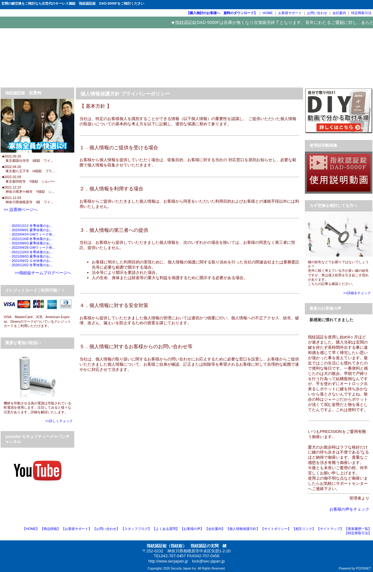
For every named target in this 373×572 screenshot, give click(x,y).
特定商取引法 (361, 13)
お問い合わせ (317, 13)
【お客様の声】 (192, 529)
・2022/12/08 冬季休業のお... (30, 239)
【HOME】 (30, 529)
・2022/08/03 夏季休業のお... (30, 243)
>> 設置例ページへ (20, 209)
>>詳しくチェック (59, 421)
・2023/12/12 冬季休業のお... (30, 226)
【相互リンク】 (304, 529)
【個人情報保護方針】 (243, 529)
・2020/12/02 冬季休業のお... (30, 265)
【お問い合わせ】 (106, 529)
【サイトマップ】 (330, 529)
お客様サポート (290, 13)
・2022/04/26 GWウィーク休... (31, 247)
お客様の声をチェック (349, 509)
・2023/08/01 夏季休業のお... (30, 230)
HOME (268, 13)
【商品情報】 (50, 529)
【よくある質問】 (165, 529)
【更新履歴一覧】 (357, 529)
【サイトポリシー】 (276, 529)
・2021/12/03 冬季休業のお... (30, 252)
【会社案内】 (215, 529)
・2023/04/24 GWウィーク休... (31, 234)
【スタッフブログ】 (136, 529)
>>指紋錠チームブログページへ (43, 272)
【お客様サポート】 (76, 529)
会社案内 (339, 13)
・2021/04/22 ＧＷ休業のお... (30, 261)
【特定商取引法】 (357, 533)
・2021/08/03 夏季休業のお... (30, 256)
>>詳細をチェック (357, 293)
